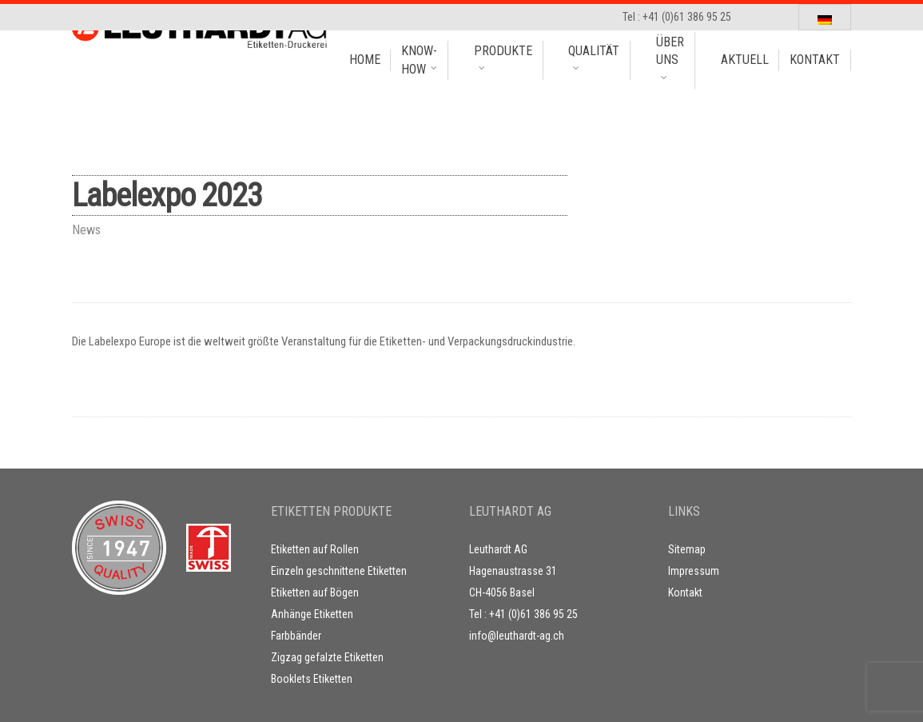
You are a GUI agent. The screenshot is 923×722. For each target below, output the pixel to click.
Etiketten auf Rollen (315, 549)
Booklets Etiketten (311, 678)
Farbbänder (296, 635)
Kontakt (685, 592)
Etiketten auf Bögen (315, 592)
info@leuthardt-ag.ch (516, 635)
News (86, 229)
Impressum (693, 570)
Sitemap (687, 549)
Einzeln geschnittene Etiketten (339, 570)
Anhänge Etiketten (312, 614)
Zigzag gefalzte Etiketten (327, 657)
